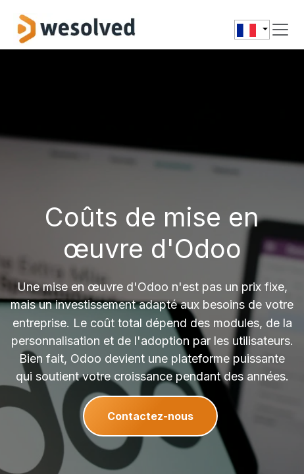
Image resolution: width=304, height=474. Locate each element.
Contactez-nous (150, 416)
